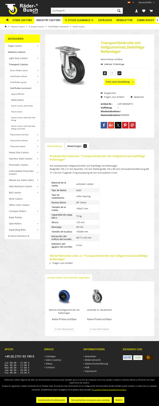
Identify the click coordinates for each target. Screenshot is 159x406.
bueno (119, 399)
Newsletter (124, 20)
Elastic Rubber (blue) (19, 70)
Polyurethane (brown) (19, 134)
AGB (87, 367)
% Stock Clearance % (18, 235)
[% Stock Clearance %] (79, 20)
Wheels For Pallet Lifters (21, 180)
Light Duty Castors (18, 58)
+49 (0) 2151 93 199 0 (19, 356)
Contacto (50, 367)
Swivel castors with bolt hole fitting (23, 118)
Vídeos (49, 363)
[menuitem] (145, 2)
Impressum (91, 371)
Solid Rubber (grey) (18, 82)
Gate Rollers (15, 223)
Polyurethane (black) (19, 140)
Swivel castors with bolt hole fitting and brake (23, 127)
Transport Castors (18, 64)
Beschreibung (54, 146)
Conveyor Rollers (17, 211)
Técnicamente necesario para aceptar (90, 399)
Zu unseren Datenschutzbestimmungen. (109, 389)
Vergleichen (108, 93)
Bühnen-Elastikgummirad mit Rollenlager (64, 311)
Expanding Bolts (17, 229)
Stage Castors (15, 45)
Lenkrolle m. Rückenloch (99, 309)
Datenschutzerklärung (96, 363)
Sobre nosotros (53, 359)
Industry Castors (17, 52)
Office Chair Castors (19, 204)
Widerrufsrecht (93, 359)
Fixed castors (16, 111)
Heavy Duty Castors (19, 152)
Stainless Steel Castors (20, 158)
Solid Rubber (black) (18, 76)
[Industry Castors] (48, 20)
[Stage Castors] (22, 20)
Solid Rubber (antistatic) (20, 88)
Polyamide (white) (17, 146)
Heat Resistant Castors (20, 186)
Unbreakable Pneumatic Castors (21, 172)
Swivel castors (17, 100)
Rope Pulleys (15, 217)
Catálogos (105, 20)
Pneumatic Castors (18, 164)
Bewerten (137, 96)
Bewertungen (77, 146)
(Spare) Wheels (17, 94)
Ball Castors (15, 192)
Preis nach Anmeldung (119, 81)
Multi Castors (16, 198)
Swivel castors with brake (22, 105)
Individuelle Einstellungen (51, 399)
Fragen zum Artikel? (112, 96)
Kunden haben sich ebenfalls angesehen (68, 277)
